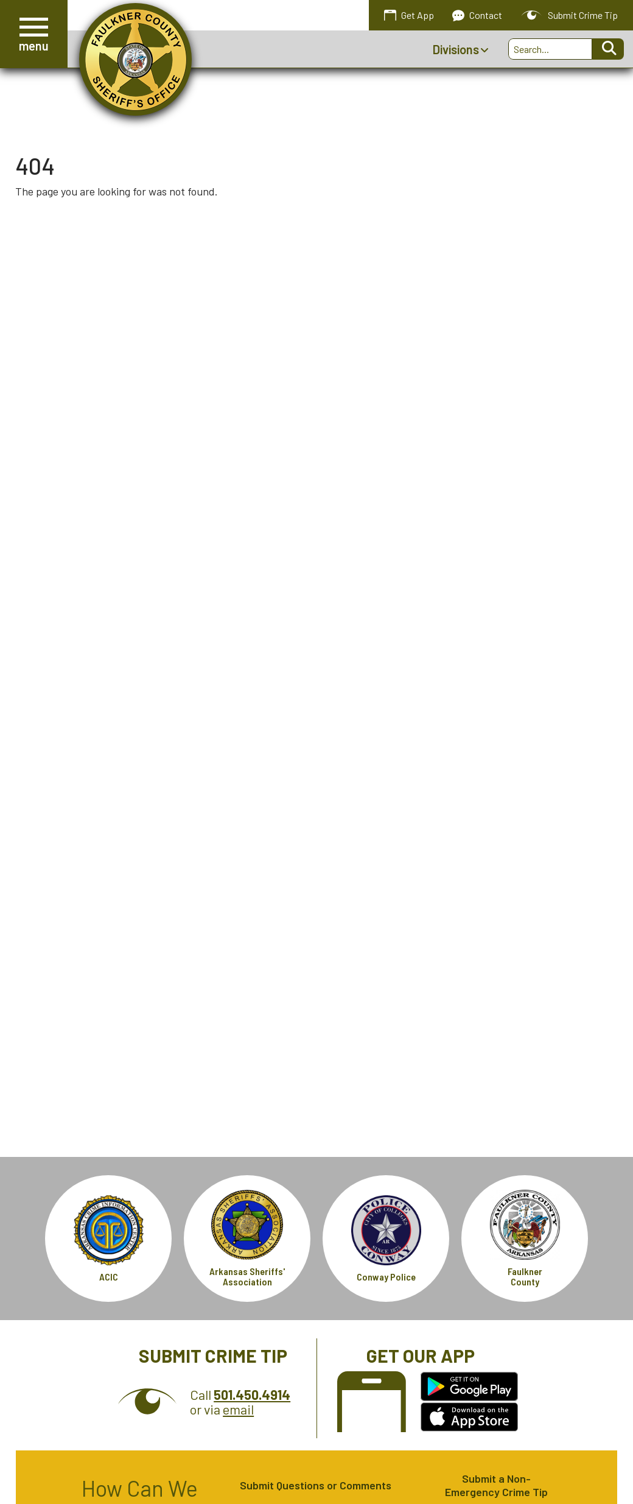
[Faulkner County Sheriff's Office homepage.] (135, 59)
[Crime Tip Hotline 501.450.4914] (252, 1394)
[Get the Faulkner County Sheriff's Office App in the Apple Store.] (469, 1417)
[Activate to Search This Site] (608, 49)
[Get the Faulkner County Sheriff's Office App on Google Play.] (469, 1386)
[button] (34, 34)
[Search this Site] (550, 49)
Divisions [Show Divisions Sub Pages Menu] (461, 49)
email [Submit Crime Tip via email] (238, 1409)
